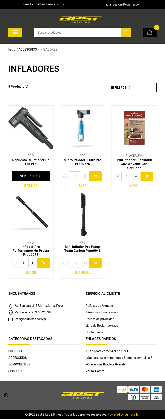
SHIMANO (15, 371)
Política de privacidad (100, 319)
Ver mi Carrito (95, 371)
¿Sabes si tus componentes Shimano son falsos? (119, 357)
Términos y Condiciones (102, 312)
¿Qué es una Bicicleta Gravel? (105, 364)
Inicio (11, 49)
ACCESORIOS (27, 49)
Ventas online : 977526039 (33, 312)
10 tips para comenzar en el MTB (108, 351)
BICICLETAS (16, 351)
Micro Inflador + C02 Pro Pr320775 (82, 162)
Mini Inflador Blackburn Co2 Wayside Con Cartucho (134, 164)
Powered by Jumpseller (123, 414)
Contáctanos (94, 332)
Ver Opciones (30, 176)
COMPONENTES (19, 364)
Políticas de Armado (99, 305)
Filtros (121, 87)
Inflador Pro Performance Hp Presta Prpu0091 (30, 250)
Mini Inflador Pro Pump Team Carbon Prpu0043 (82, 249)
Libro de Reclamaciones (102, 325)
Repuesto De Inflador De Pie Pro (30, 162)
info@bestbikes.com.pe (31, 319)
